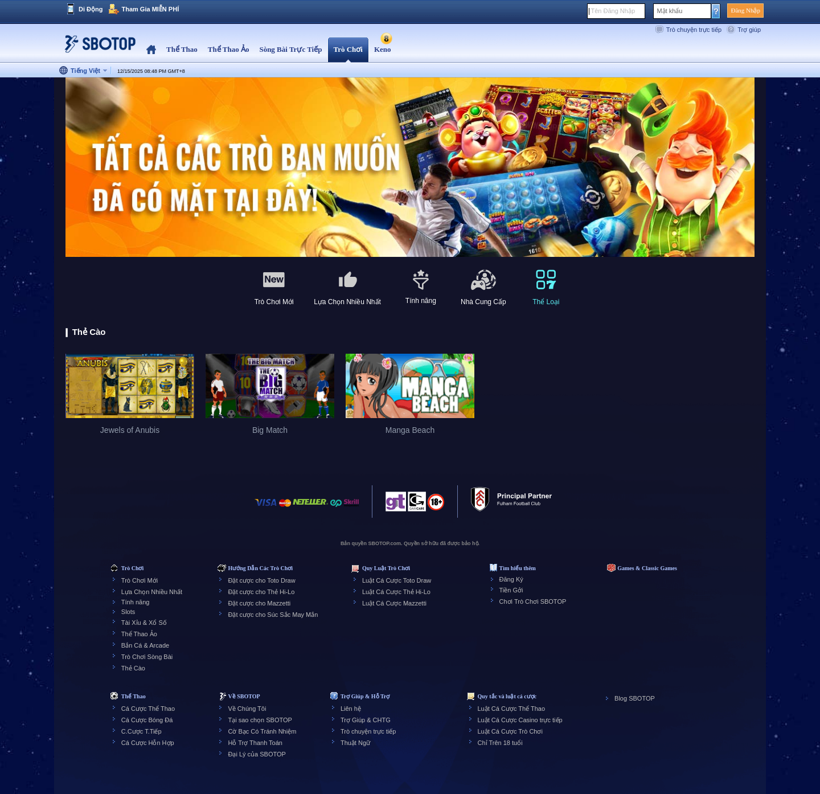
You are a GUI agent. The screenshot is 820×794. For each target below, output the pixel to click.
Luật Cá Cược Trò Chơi (510, 731)
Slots (128, 611)
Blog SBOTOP (634, 698)
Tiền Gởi (511, 590)
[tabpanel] (410, 167)
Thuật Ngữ (355, 742)
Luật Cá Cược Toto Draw (396, 580)
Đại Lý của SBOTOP (256, 754)
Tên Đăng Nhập (613, 10)
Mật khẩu (669, 10)
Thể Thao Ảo (139, 634)
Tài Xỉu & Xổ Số (144, 622)
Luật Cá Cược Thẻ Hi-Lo (396, 591)
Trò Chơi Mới (139, 580)
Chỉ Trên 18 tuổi (500, 742)
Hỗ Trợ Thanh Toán (255, 742)
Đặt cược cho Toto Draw (261, 580)
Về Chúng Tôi (247, 708)
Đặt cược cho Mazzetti (259, 603)
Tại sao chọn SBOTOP (260, 720)
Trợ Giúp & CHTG (366, 720)
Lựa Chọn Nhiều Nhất (151, 591)
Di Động (90, 9)
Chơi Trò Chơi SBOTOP (533, 601)
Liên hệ (351, 708)
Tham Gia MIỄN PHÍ (150, 9)
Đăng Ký (511, 579)
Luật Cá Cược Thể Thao (512, 708)
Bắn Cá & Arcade (145, 645)
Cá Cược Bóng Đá (147, 720)
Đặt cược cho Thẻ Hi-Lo (261, 591)
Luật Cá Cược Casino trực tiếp (520, 720)
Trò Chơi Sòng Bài (147, 656)
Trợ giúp (749, 29)
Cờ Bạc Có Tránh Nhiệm (262, 731)
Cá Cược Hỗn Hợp (147, 742)
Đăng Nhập (745, 10)
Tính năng (135, 602)
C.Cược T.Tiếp (141, 731)
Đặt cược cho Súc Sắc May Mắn (273, 614)
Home (151, 50)
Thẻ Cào (133, 668)
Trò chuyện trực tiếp (693, 29)
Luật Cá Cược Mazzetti (394, 603)
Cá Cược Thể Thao (148, 708)
